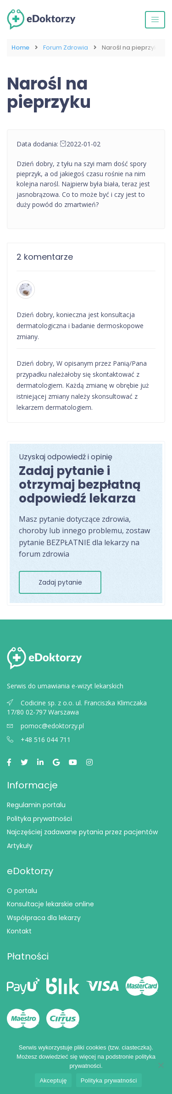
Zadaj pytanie (60, 582)
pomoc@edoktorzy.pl (45, 725)
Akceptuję (53, 1080)
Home (20, 48)
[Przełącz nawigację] (155, 19)
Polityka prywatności (39, 818)
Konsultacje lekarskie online (50, 904)
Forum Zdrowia (65, 48)
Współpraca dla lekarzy (44, 917)
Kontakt (19, 931)
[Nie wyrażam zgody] (160, 1065)
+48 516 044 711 (39, 739)
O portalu (22, 890)
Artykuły (20, 845)
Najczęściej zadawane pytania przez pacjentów (82, 832)
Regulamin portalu (36, 804)
